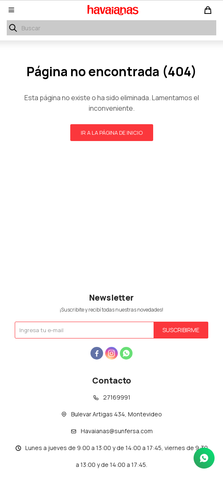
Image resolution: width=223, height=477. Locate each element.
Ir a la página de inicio (112, 132)
